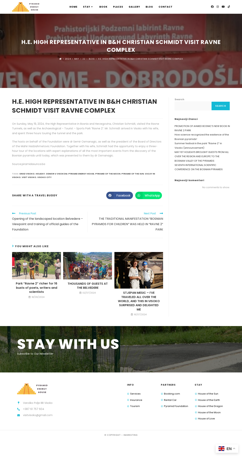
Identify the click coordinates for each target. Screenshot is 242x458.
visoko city (44, 177)
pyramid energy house (81, 173)
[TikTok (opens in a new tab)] (228, 6)
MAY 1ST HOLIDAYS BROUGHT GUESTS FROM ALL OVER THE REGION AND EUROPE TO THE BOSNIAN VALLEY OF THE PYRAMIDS (202, 156)
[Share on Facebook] (119, 195)
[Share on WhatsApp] (148, 195)
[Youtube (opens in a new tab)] (223, 6)
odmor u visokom (56, 173)
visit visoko (29, 177)
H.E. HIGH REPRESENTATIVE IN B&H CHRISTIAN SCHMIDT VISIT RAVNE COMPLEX (140, 58)
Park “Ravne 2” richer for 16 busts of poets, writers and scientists (36, 288)
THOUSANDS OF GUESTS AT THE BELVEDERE (88, 286)
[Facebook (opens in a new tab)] (212, 6)
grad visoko (27, 173)
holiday (40, 173)
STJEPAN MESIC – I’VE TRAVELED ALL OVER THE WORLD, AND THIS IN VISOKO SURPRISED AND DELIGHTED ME (139, 301)
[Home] (60, 58)
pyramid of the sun (132, 173)
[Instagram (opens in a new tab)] (217, 6)
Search (179, 99)
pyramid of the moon (107, 173)
